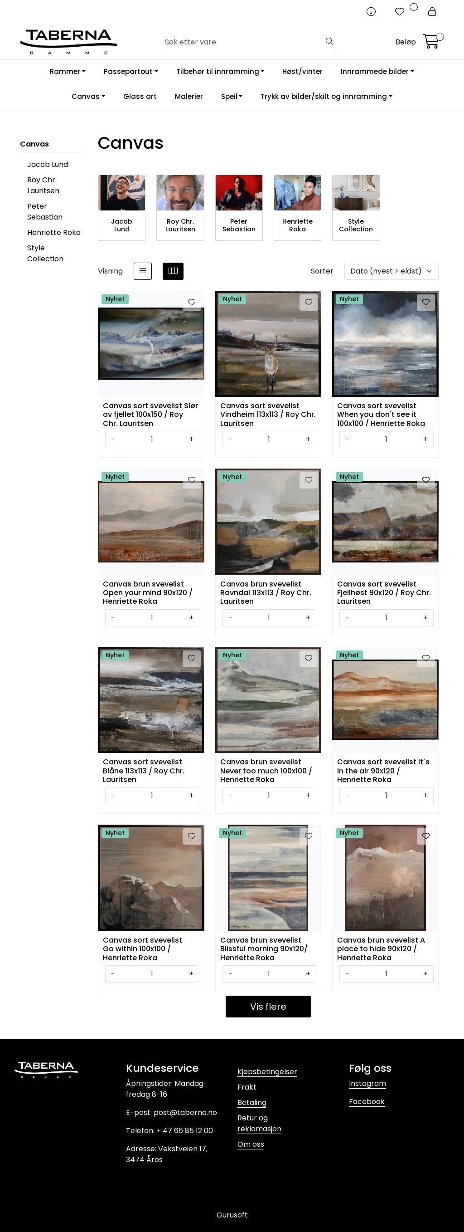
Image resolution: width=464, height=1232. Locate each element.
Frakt (246, 1087)
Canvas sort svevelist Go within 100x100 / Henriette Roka (142, 948)
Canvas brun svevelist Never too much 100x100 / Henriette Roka (266, 770)
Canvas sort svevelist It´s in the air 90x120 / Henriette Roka (383, 770)
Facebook (367, 1101)
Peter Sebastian (45, 211)
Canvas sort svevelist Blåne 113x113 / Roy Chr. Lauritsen (143, 770)
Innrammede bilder (375, 71)
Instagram (367, 1083)
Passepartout (128, 71)
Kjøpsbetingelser (267, 1071)
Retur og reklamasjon (259, 1123)
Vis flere (268, 1006)
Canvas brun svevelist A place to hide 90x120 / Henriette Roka (381, 948)
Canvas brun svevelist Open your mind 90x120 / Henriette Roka (148, 592)
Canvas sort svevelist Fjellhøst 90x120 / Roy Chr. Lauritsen (384, 592)
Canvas (86, 96)
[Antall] (152, 439)
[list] (143, 271)
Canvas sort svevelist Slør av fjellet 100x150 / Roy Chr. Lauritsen (150, 413)
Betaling (251, 1102)
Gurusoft (232, 1215)
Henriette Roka (54, 232)
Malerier (189, 96)
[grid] (173, 271)
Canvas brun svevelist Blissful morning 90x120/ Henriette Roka (264, 948)
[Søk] (244, 42)
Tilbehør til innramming (217, 71)
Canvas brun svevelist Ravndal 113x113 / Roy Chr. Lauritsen (265, 592)
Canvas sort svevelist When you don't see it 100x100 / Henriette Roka (381, 413)
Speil (229, 96)
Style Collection (45, 253)
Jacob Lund (47, 164)
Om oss (250, 1144)
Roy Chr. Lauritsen (43, 185)
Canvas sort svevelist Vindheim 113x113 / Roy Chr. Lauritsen (268, 413)
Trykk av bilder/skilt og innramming (324, 96)
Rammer (65, 71)
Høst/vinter (302, 71)
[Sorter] (391, 271)
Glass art (140, 96)
